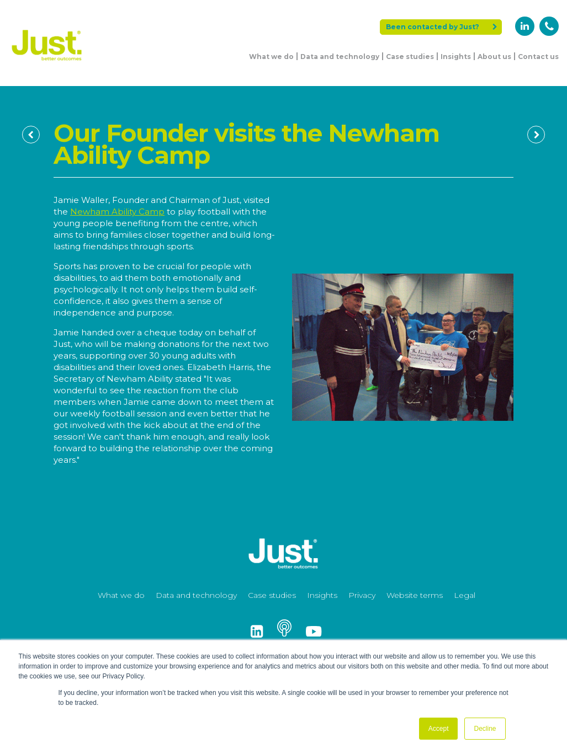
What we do (271, 56)
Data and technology (339, 56)
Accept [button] (438, 728)
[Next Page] (536, 134)
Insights (456, 56)
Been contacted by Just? (441, 27)
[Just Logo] (47, 62)
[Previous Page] (31, 134)
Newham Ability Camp (117, 211)
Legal (464, 595)
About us (494, 56)
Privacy (361, 595)
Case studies (410, 56)
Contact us (538, 56)
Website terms (414, 595)
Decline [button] (485, 728)
